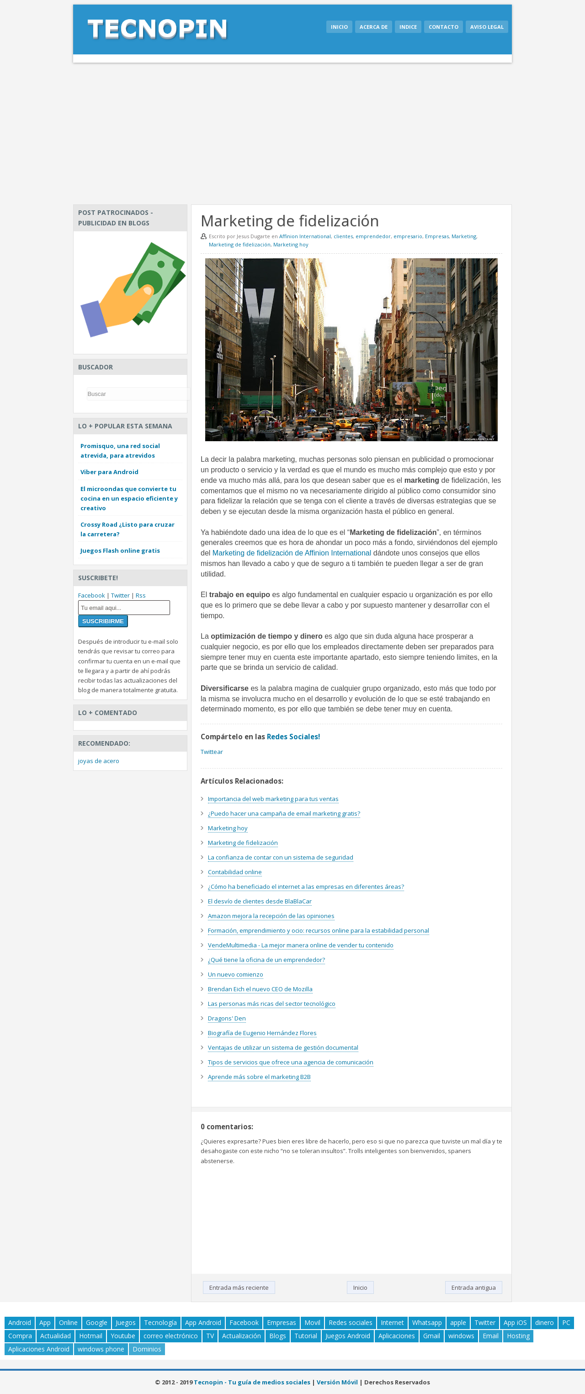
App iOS (515, 1322)
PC (566, 1322)
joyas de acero (98, 761)
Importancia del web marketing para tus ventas (273, 799)
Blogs (277, 1335)
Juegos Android (347, 1335)
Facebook (91, 595)
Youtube (123, 1335)
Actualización (241, 1335)
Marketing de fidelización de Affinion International (292, 553)
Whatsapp (427, 1322)
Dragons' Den (227, 1018)
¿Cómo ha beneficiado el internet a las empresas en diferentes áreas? (306, 886)
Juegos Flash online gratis (120, 550)
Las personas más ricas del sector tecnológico (271, 1003)
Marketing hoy (290, 244)
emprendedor (373, 236)
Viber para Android (109, 472)
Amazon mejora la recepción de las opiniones (271, 916)
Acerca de (374, 26)
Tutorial (305, 1335)
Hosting (518, 1335)
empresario (408, 236)
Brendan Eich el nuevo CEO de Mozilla (260, 989)
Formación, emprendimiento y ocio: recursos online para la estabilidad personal (318, 930)
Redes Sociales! (293, 736)
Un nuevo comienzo (235, 974)
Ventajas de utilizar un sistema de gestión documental (283, 1047)
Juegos (126, 1322)
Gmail (431, 1335)
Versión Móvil (337, 1382)
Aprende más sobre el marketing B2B (259, 1077)
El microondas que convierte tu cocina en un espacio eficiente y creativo (129, 498)
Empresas (437, 236)
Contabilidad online (235, 872)
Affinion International (305, 236)
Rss (141, 595)
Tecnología (160, 1322)
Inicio (339, 26)
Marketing (464, 236)
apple (458, 1322)
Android (19, 1322)
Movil (312, 1322)
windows (461, 1335)
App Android (203, 1322)
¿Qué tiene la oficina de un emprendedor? (266, 960)
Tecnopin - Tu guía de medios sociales (252, 1382)
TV (210, 1335)
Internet (392, 1322)
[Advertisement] (292, 131)
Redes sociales (350, 1322)
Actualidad (55, 1335)
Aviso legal (487, 26)
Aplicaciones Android (38, 1349)
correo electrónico (171, 1335)
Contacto (443, 26)
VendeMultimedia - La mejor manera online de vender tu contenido (301, 945)
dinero (544, 1322)
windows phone (101, 1349)
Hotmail (90, 1335)
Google (96, 1322)
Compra (20, 1335)
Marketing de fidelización (240, 244)
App (45, 1322)
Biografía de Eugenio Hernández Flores (262, 1033)
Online (68, 1322)
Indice (408, 26)
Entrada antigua (474, 1287)
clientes (343, 236)
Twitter (120, 595)
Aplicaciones (396, 1335)
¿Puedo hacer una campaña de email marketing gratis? (284, 813)
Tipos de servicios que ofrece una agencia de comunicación (290, 1062)
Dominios (147, 1349)
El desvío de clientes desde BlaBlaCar (260, 901)
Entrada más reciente (239, 1287)
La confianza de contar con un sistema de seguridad (280, 857)
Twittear (212, 752)
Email (491, 1335)
